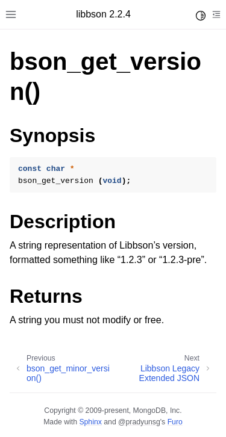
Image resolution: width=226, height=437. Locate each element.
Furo (175, 422)
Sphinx (90, 422)
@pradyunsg (139, 422)
